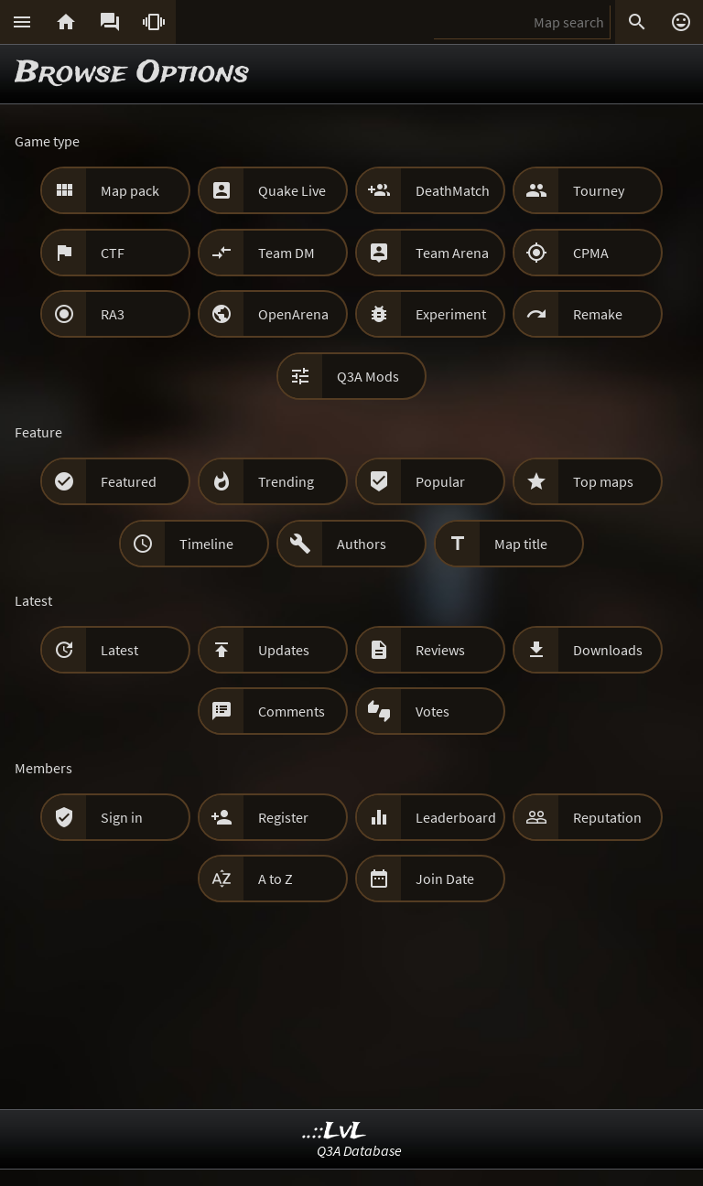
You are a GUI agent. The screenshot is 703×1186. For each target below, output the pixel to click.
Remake (597, 314)
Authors (361, 543)
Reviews (440, 650)
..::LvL (334, 1132)
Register (283, 817)
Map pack (130, 190)
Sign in (122, 817)
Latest (119, 650)
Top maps (603, 481)
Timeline (206, 543)
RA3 (112, 314)
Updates (283, 650)
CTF (112, 252)
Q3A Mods (368, 376)
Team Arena (452, 252)
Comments (291, 711)
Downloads (608, 650)
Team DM (286, 252)
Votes (432, 711)
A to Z (275, 878)
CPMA (591, 252)
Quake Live (292, 190)
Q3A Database (359, 1150)
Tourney (598, 190)
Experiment (451, 314)
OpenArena (293, 314)
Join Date (445, 878)
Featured (129, 481)
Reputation (607, 817)
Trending (286, 481)
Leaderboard (456, 817)
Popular (440, 481)
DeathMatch (453, 190)
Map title (520, 543)
